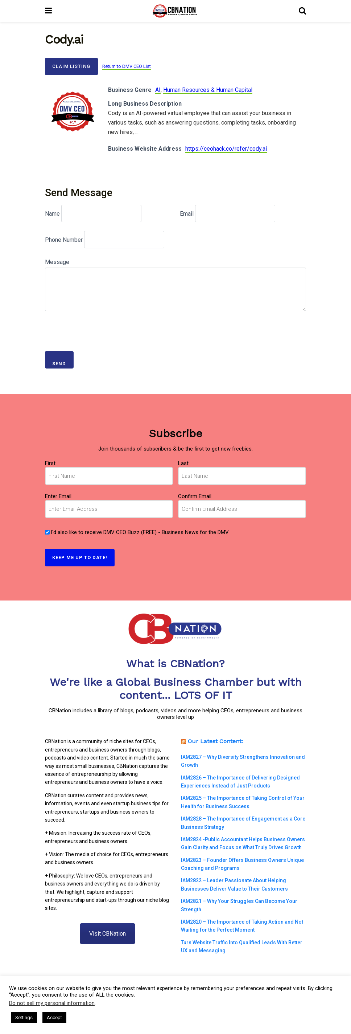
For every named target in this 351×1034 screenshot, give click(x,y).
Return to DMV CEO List (126, 66)
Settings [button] (24, 1017)
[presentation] (100, 328)
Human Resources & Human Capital (207, 89)
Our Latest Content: (215, 741)
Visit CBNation (107, 933)
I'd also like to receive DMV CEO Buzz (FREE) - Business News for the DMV (140, 532)
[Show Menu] (48, 11)
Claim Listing (71, 66)
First (50, 463)
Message (57, 261)
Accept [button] (54, 1017)
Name (52, 213)
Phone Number (64, 239)
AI (158, 89)
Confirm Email (194, 496)
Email (187, 213)
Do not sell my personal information (52, 1003)
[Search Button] (302, 11)
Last (183, 463)
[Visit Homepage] (175, 11)
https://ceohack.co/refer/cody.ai (226, 148)
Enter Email (58, 496)
